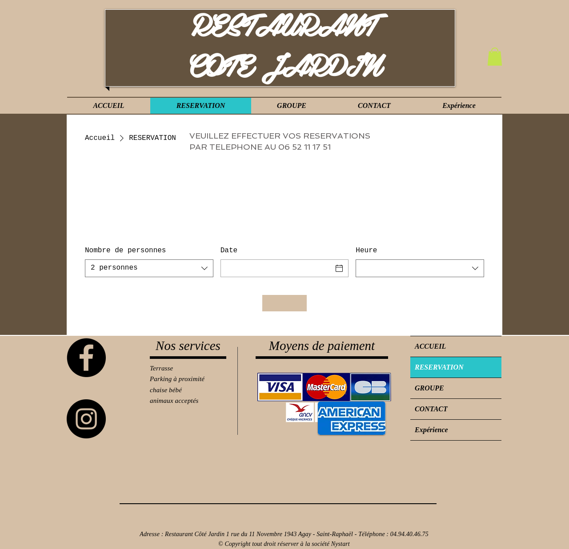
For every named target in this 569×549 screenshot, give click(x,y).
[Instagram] (86, 418)
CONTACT (431, 409)
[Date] (277, 268)
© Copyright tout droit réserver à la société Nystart (284, 544)
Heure (366, 251)
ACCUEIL (430, 346)
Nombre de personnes (125, 251)
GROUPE (429, 388)
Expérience (431, 430)
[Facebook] (86, 357)
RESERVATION (439, 367)
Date (228, 251)
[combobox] (149, 268)
